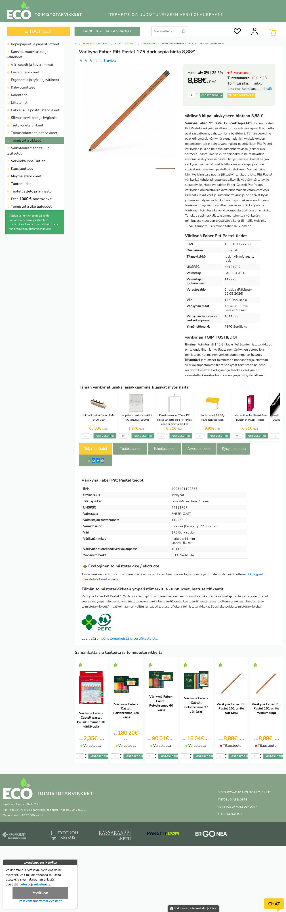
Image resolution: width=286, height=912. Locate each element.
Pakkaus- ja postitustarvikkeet (32, 110)
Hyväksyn (40, 892)
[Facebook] (102, 460)
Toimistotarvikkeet (23, 140)
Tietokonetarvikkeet (24, 125)
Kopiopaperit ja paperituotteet (32, 44)
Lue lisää (264, 88)
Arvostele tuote (199, 449)
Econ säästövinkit (29, 198)
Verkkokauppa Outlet (25, 161)
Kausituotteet (19, 168)
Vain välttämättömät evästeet (40, 901)
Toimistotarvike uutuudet (29, 206)
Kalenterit (16, 95)
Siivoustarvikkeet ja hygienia (31, 117)
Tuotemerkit (18, 183)
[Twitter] (98, 460)
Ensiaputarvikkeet (23, 72)
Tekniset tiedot (95, 449)
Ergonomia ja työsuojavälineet (32, 79)
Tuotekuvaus (130, 449)
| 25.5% (210, 72)
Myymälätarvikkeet (24, 176)
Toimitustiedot (164, 449)
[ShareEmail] (89, 460)
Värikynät (148, 43)
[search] (183, 30)
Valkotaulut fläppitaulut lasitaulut (27, 151)
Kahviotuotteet (20, 87)
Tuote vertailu (241, 95)
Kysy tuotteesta (234, 449)
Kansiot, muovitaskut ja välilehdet (27, 54)
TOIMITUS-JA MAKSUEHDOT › (237, 807)
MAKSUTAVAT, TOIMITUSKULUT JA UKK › (244, 792)
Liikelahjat (16, 102)
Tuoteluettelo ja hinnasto (29, 191)
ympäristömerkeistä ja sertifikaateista (127, 638)
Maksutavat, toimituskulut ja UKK (193, 908)
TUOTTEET (38, 31)
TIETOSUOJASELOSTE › (233, 800)
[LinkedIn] (93, 460)
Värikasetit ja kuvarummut (29, 64)
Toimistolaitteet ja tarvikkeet (31, 132)
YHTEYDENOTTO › (230, 814)
